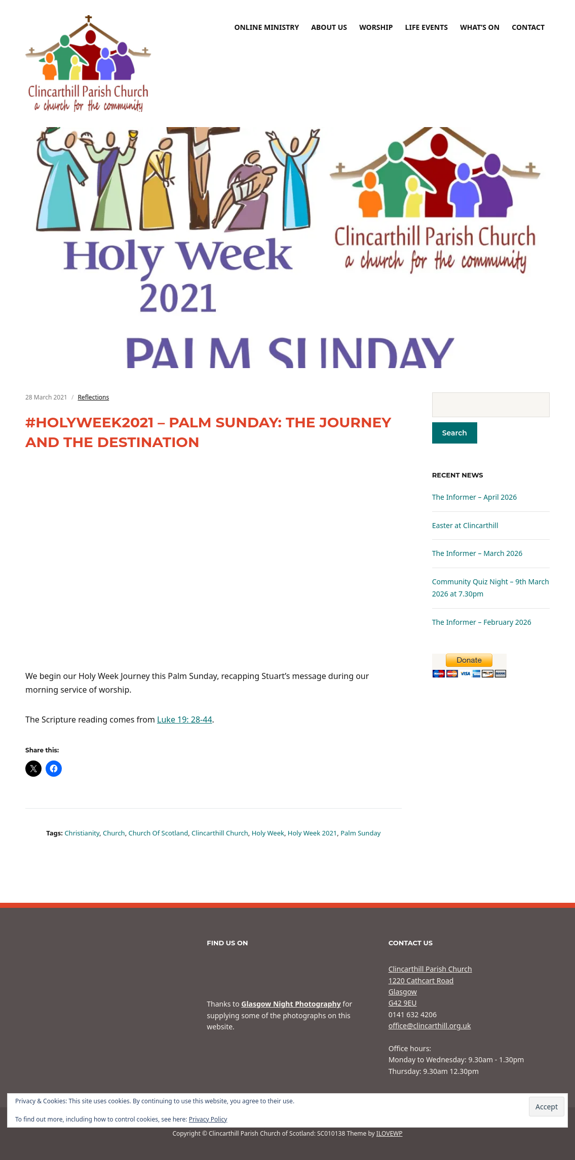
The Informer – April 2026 (474, 497)
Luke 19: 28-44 (184, 719)
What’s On (480, 27)
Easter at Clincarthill (465, 525)
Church (114, 832)
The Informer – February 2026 (481, 622)
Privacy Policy (208, 1119)
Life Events (426, 27)
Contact (528, 27)
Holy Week (268, 832)
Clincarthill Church (219, 832)
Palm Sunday (360, 832)
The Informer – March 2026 (477, 553)
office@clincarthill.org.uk (430, 1025)
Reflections (93, 397)
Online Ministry (266, 27)
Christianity (81, 832)
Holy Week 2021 (312, 832)
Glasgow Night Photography (290, 1004)
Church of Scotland (158, 832)
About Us (329, 27)
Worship (376, 27)
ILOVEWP (389, 1133)
